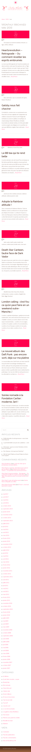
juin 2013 (5, 526)
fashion (15, 193)
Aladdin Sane (7, 292)
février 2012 (6, 565)
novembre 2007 (7, 662)
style (16, 196)
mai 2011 (5, 588)
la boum (19, 193)
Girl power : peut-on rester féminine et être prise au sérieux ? (15, 447)
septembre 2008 (8, 635)
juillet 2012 (6, 550)
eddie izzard (10, 244)
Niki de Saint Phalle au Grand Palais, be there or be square (15, 454)
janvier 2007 (6, 668)
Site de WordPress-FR (9, 740)
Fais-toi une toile (7, 700)
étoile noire (17, 244)
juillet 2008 (6, 641)
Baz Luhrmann (8, 97)
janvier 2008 (6, 659)
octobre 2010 (7, 606)
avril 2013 (6, 532)
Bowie (22, 292)
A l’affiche (6, 676)
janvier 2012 (6, 568)
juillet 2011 (6, 582)
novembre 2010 (7, 603)
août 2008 (6, 638)
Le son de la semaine (9, 709)
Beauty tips (6, 682)
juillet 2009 (6, 618)
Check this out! (7, 688)
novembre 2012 (7, 544)
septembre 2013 (8, 520)
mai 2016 (5, 500)
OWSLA (10, 44)
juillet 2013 (6, 523)
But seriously (6, 685)
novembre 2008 (7, 630)
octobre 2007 (7, 665)
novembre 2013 (7, 514)
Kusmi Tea (16, 147)
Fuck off (5, 703)
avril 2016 (6, 503)
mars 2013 (6, 535)
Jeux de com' (6, 706)
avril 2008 (6, 650)
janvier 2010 (6, 615)
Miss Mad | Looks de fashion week (11, 480)
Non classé (6, 714)
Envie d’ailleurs (7, 694)
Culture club (6, 691)
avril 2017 (6, 497)
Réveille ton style (8, 720)
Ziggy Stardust (9, 296)
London (11, 294)
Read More (14, 76)
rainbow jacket (11, 196)
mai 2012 (5, 556)
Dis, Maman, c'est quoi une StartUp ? (13, 451)
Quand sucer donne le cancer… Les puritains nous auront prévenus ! (14, 469)
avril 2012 (6, 559)
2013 (7, 19)
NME (6, 44)
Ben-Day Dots (15, 292)
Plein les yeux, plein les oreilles (11, 717)
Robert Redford (6, 100)
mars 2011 (6, 594)
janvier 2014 (6, 511)
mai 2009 (5, 621)
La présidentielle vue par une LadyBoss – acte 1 (15, 443)
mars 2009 (6, 627)
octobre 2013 (7, 517)
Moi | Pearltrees (6, 463)
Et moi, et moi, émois (9, 697)
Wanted (5, 723)
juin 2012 (5, 553)
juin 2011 (5, 585)
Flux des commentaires (9, 737)
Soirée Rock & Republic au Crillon (15, 480)
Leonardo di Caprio (21, 97)
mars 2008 (6, 653)
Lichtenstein (5, 294)
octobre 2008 (7, 632)
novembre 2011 (7, 570)
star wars (23, 244)
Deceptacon (7, 42)
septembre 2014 (8, 508)
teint (21, 147)
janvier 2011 (6, 600)
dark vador (7, 242)
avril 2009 (6, 624)
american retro (8, 193)
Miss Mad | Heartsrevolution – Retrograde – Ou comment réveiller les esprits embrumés (15, 474)
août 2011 (6, 579)
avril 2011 (6, 591)
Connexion (6, 731)
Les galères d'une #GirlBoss (11, 711)
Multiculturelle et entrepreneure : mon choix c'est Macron (15, 439)
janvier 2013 (6, 541)
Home (3, 19)
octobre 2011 (7, 573)
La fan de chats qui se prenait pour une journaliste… (14, 464)
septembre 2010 (8, 609)
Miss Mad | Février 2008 (8, 484)
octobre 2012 (7, 547)
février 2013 (6, 538)
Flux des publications (9, 734)
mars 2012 (6, 562)
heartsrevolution (16, 42)
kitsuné (23, 42)
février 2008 (6, 656)
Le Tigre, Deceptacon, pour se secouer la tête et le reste (15, 476)
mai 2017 (5, 494)
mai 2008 (5, 647)
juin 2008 (5, 644)
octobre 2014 (7, 506)
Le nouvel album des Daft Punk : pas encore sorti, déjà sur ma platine (15, 354)
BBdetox (10, 147)
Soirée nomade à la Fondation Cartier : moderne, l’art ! (12, 398)
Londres (16, 294)
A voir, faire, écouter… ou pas (11, 679)
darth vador (13, 242)
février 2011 (6, 597)
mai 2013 (5, 529)
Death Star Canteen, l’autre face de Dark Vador (13, 253)
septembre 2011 (8, 576)
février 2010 (6, 612)
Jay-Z (13, 97)
